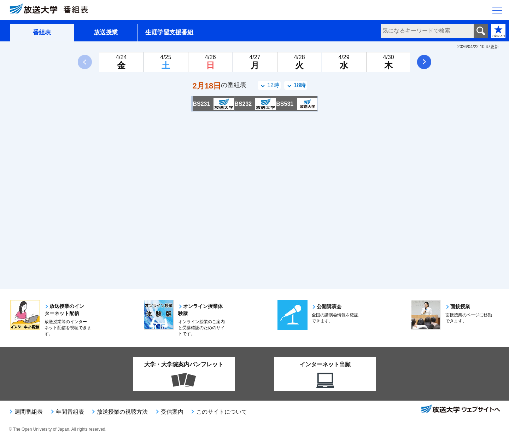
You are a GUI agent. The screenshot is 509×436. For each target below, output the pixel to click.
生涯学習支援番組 (169, 32)
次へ (424, 62)
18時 (300, 85)
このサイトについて (221, 412)
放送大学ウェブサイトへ (460, 409)
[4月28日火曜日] (299, 62)
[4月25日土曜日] (166, 62)
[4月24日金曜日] (121, 62)
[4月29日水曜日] (344, 62)
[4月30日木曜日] (388, 62)
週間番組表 (28, 412)
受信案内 (172, 412)
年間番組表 (70, 412)
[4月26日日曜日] (210, 62)
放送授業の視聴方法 (122, 412)
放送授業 (106, 32)
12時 (273, 85)
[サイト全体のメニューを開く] (497, 11)
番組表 (42, 32)
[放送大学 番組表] (53, 10)
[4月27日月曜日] (255, 62)
